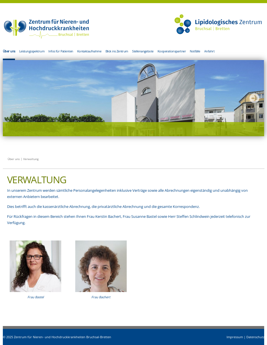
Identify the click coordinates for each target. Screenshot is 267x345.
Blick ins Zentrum (116, 51)
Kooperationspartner (172, 51)
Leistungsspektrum (31, 51)
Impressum (235, 337)
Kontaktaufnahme (89, 51)
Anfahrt (209, 51)
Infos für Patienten (60, 51)
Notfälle (195, 51)
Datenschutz (255, 337)
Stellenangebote (142, 51)
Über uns (9, 51)
